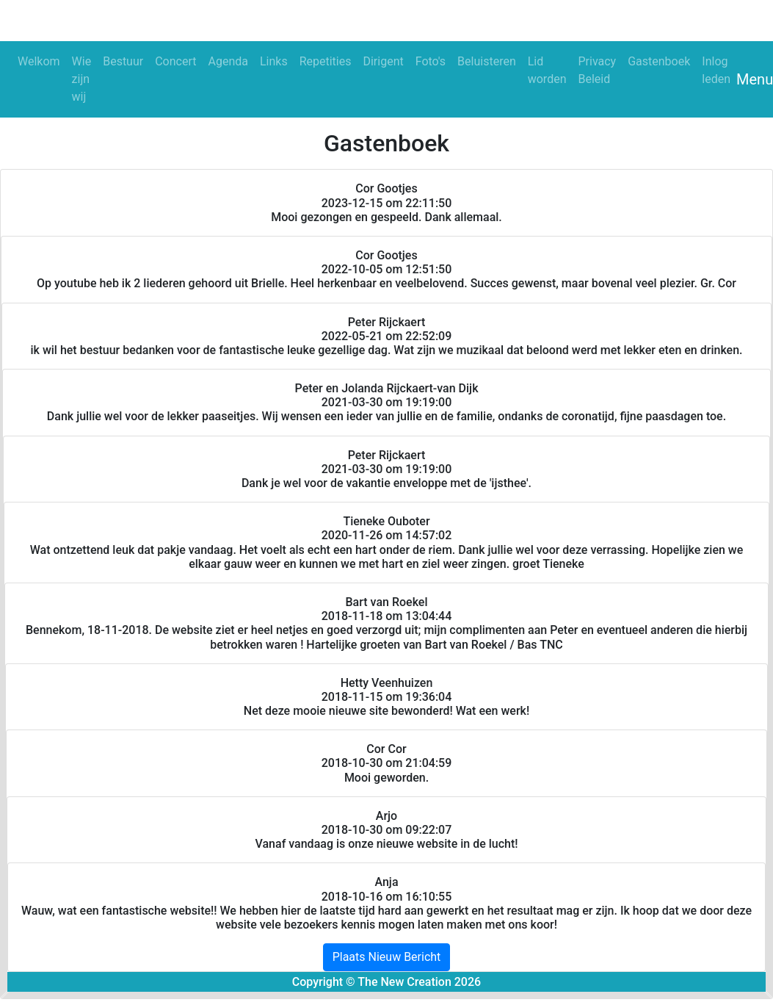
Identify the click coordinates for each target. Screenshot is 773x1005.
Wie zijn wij (82, 79)
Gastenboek (659, 61)
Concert (175, 61)
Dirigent (383, 61)
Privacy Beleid (597, 70)
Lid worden (547, 70)
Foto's (430, 61)
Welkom (39, 61)
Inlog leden (716, 70)
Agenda (227, 61)
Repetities (326, 61)
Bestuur (123, 61)
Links (274, 61)
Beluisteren (486, 61)
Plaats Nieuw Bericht (387, 957)
